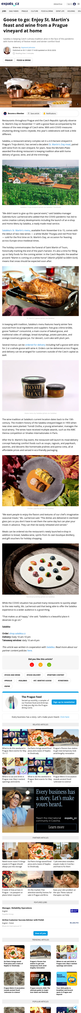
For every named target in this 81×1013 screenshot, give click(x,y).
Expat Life (60, 11)
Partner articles (40, 838)
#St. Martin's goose (42, 680)
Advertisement (73, 785)
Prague (25, 11)
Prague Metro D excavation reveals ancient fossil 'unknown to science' (65, 779)
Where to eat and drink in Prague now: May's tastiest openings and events (13, 779)
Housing (71, 11)
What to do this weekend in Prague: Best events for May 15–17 (14, 751)
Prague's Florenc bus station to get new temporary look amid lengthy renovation (65, 751)
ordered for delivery (35, 344)
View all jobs (40, 933)
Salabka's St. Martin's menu (16, 230)
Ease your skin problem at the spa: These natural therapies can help (64, 892)
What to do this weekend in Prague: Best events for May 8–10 (40, 779)
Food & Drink (47, 11)
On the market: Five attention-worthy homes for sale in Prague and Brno (40, 892)
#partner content (55, 675)
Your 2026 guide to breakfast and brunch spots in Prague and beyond (64, 991)
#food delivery (34, 675)
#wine (7, 686)
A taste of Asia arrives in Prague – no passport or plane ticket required (12, 892)
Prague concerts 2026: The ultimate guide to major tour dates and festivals (40, 990)
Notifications (49, 113)
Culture (34, 11)
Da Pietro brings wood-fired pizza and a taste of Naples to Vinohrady (39, 751)
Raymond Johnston (28, 47)
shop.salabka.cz (17, 633)
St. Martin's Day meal (59, 144)
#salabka (23, 680)
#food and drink (12, 675)
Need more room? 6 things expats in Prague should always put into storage (13, 864)
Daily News (13, 11)
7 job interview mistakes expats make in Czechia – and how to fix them (64, 864)
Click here (64, 717)
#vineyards (63, 680)
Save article (33, 113)
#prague (8, 680)
